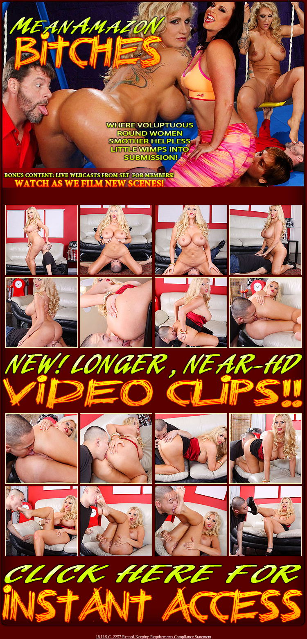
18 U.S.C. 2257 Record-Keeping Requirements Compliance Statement (153, 636)
